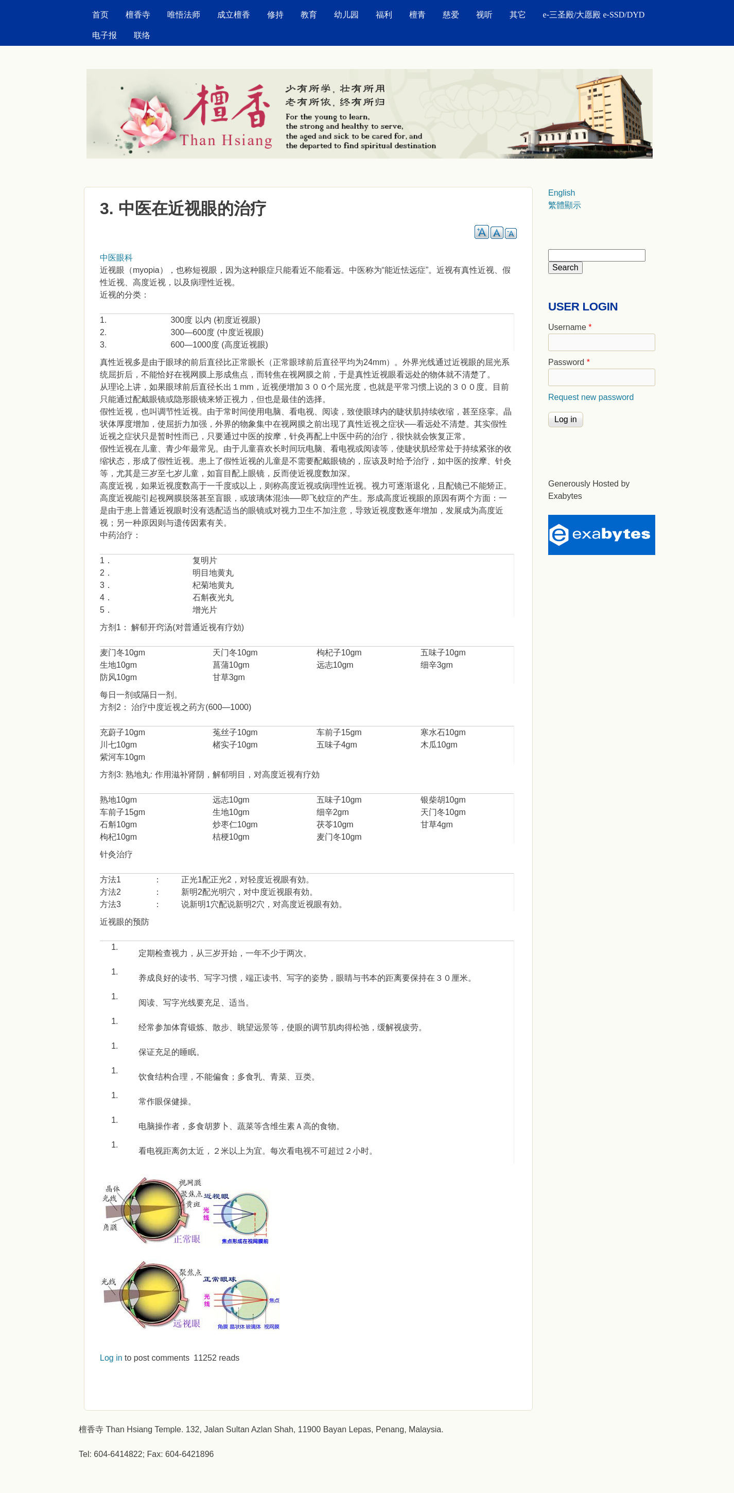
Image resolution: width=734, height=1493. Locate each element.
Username (569, 327)
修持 (275, 14)
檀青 (417, 14)
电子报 (104, 35)
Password (569, 362)
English (561, 192)
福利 (384, 14)
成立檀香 (233, 14)
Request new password (591, 397)
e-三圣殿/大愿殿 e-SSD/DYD (594, 14)
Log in (111, 1357)
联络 (142, 35)
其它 (518, 14)
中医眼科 (116, 257)
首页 (100, 14)
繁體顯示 (564, 205)
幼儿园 (346, 14)
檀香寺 (138, 14)
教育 (309, 14)
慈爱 (451, 14)
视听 (484, 14)
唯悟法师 (183, 14)
